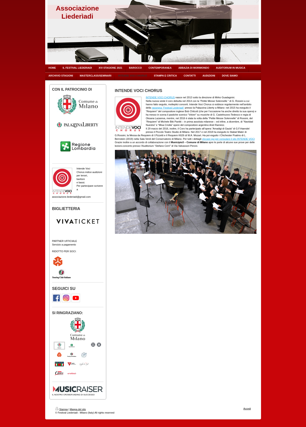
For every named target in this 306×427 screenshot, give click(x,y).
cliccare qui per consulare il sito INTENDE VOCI (228, 139)
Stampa (61, 409)
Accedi (247, 408)
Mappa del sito (78, 409)
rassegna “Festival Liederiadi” (168, 107)
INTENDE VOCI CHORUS (160, 97)
